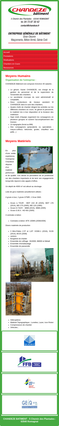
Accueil (6, 52)
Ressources (8, 68)
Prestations (8, 56)
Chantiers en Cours (11, 64)
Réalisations (8, 60)
